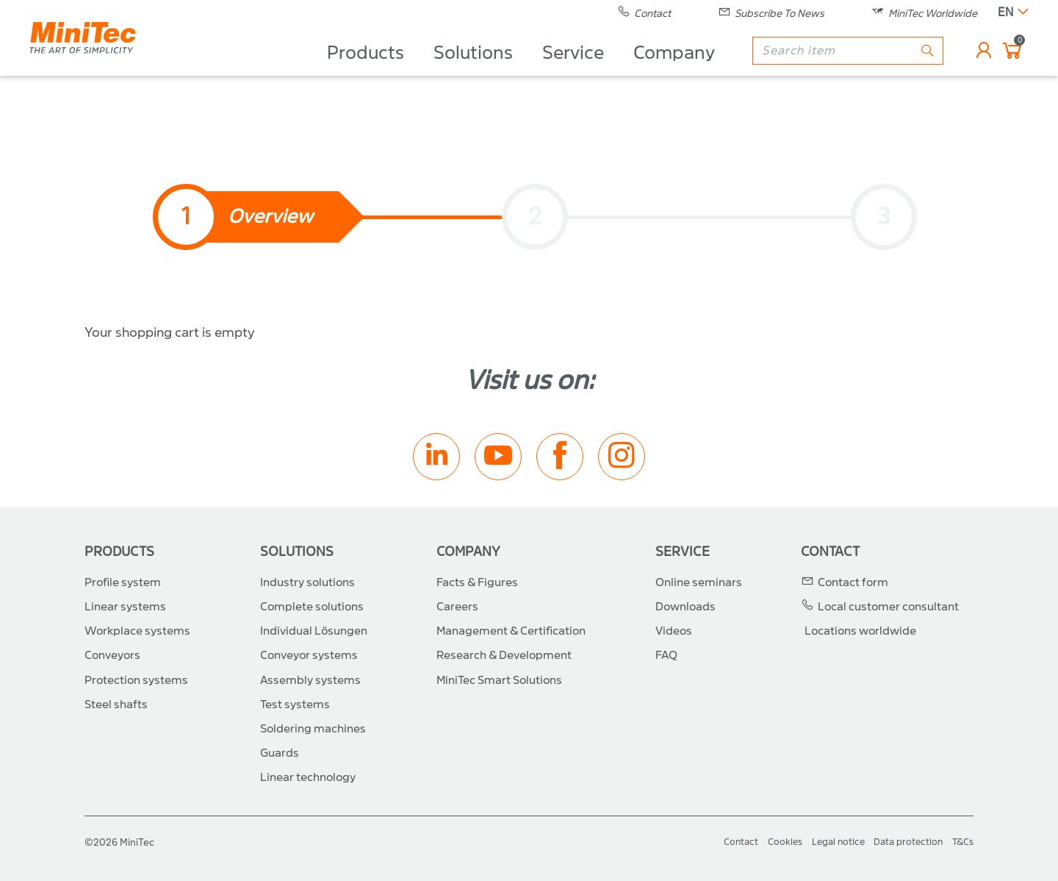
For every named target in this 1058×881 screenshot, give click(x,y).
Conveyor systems (309, 655)
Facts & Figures (477, 582)
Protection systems (136, 680)
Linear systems (125, 607)
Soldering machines (313, 729)
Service (573, 70)
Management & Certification (511, 631)
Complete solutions (312, 607)
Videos (673, 631)
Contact (830, 552)
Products (365, 70)
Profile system (122, 582)
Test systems (295, 704)
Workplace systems (137, 631)
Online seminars (698, 582)
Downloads (685, 607)
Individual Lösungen (313, 631)
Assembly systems (310, 680)
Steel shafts (116, 704)
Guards (279, 753)
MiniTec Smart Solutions (499, 680)
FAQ (666, 655)
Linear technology (308, 777)
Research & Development (504, 655)
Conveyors (112, 655)
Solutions (473, 70)
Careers (457, 607)
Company (674, 70)
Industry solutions (307, 582)
